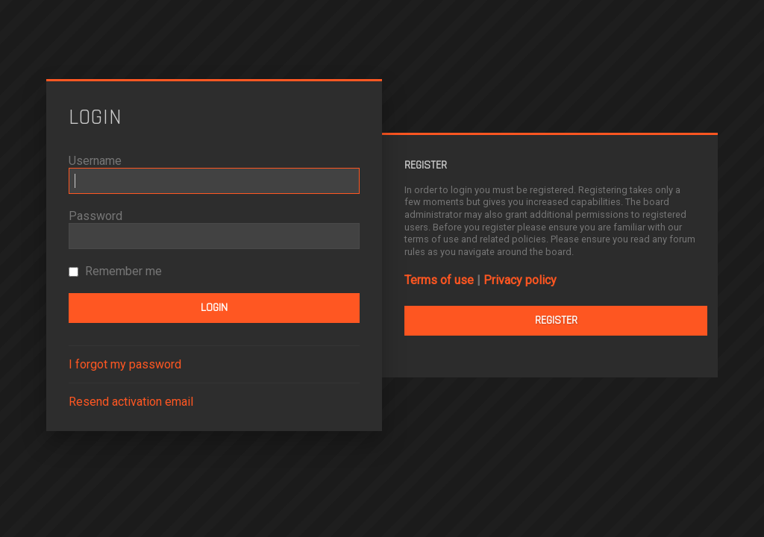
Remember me (115, 271)
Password (95, 216)
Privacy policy (520, 280)
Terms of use (439, 280)
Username (95, 161)
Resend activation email (131, 402)
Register (556, 320)
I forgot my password (125, 364)
